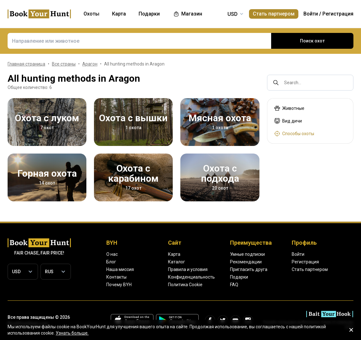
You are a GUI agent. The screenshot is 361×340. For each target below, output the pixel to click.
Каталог (176, 261)
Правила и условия (188, 269)
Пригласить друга (248, 269)
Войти (310, 14)
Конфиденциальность (191, 277)
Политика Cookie (185, 284)
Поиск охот (312, 40)
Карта (174, 254)
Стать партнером (274, 14)
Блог (111, 261)
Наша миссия (120, 269)
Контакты (116, 277)
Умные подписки (247, 254)
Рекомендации (246, 261)
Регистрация (337, 14)
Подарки (239, 277)
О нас (112, 254)
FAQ (234, 284)
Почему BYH (119, 284)
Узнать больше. (72, 333)
